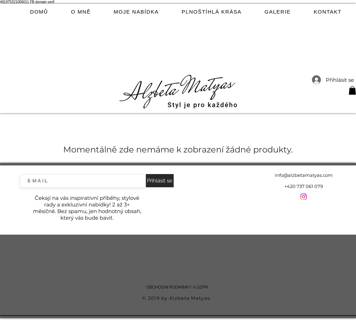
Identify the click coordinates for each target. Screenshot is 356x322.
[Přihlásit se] (160, 180)
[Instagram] (303, 197)
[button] (352, 90)
